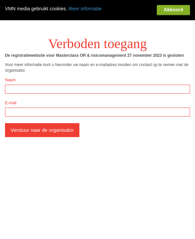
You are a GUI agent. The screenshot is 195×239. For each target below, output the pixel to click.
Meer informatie (85, 8)
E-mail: (11, 81)
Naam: (11, 58)
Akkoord (173, 9)
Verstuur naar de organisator (42, 108)
